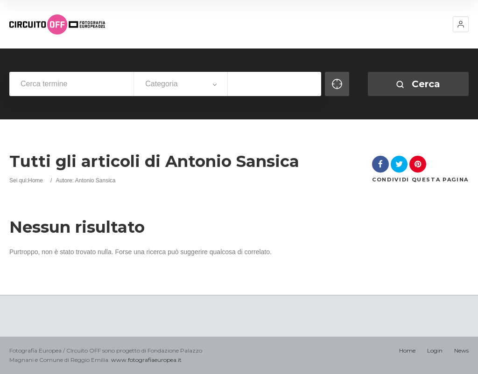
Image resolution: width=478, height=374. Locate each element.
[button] (461, 24)
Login (435, 350)
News (461, 350)
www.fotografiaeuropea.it (146, 359)
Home (35, 180)
